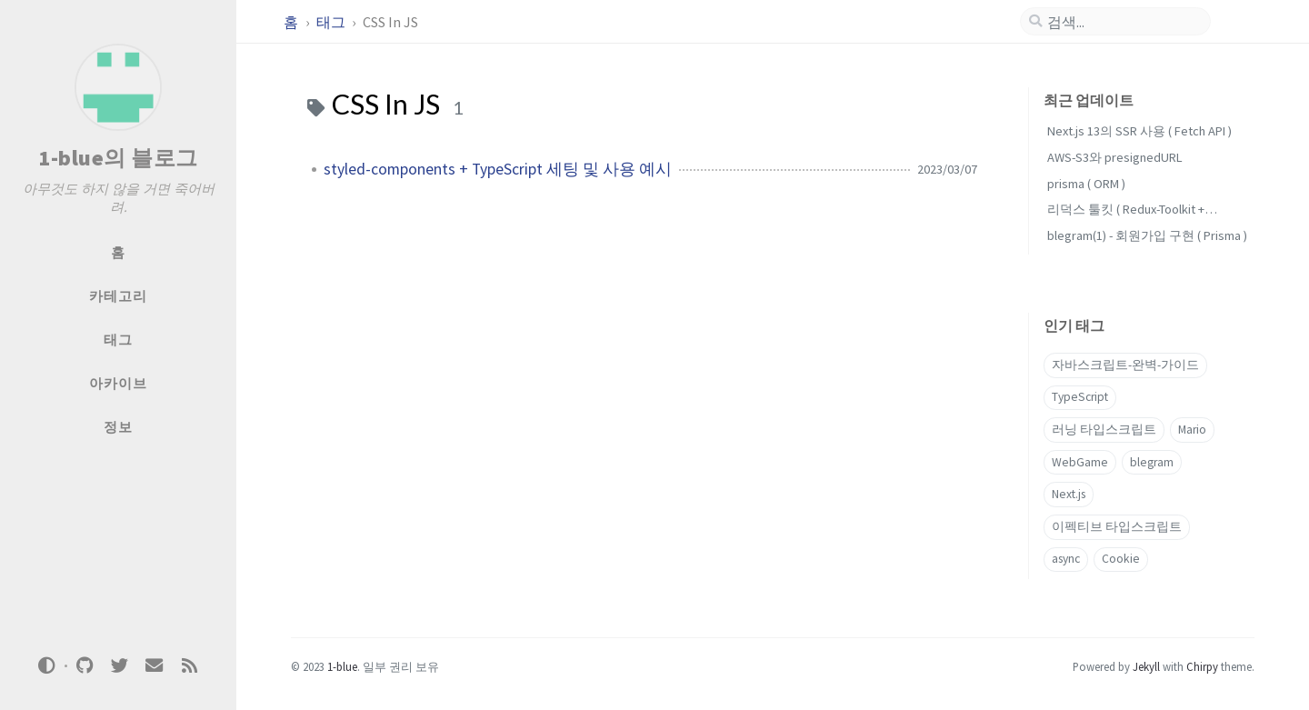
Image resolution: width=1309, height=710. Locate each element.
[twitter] (119, 666)
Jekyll (1146, 666)
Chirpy (1202, 666)
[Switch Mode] (47, 665)
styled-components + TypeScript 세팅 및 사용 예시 (498, 169)
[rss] (189, 666)
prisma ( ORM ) (1086, 183)
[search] (1123, 21)
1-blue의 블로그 (118, 158)
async (1066, 558)
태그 (332, 22)
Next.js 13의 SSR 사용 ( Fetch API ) (1139, 131)
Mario (1192, 429)
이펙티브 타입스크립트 (1117, 527)
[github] (84, 666)
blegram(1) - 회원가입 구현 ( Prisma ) (1147, 235)
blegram (1152, 462)
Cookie (1121, 558)
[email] (154, 666)
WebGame (1080, 462)
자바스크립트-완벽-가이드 (1125, 365)
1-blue (342, 666)
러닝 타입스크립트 (1104, 429)
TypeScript (1080, 397)
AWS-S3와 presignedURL (1115, 157)
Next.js (1068, 494)
